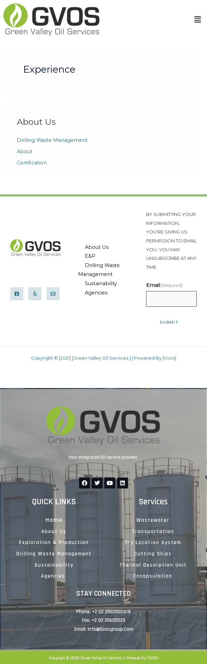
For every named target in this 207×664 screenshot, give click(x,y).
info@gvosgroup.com (35, 266)
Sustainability (101, 283)
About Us (96, 247)
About (25, 151)
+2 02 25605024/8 (29, 275)
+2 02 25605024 (109, 611)
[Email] (53, 293)
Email (164, 285)
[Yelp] (34, 293)
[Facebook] (16, 293)
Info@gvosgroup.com (110, 629)
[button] (198, 19)
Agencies (96, 293)
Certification (32, 163)
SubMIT (169, 322)
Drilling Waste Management (52, 140)
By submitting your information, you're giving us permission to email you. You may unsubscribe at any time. (171, 241)
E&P (90, 256)
